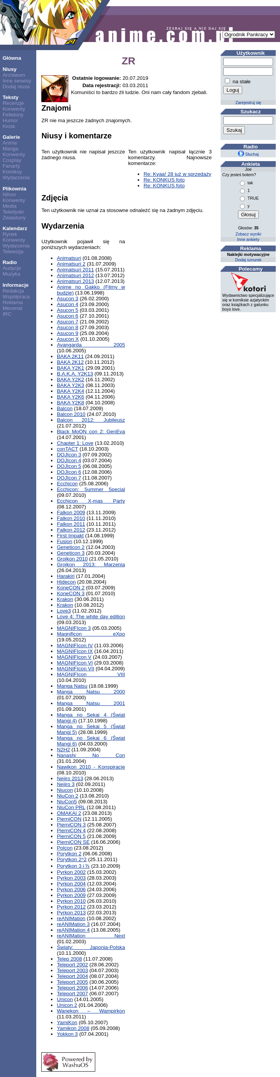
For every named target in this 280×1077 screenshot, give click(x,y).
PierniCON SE (73, 842)
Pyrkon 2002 (71, 872)
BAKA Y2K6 (70, 397)
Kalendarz (15, 228)
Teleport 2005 (72, 982)
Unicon (65, 999)
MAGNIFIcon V (74, 657)
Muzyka (11, 274)
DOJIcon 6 (69, 472)
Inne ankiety (248, 239)
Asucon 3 (67, 298)
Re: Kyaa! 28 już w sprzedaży (177, 174)
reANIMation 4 (73, 930)
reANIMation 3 (73, 924)
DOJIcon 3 (69, 455)
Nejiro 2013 (70, 778)
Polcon (65, 848)
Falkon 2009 (71, 512)
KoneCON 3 (70, 593)
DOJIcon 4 (69, 460)
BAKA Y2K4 (70, 391)
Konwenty (14, 109)
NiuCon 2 (67, 796)
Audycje (12, 268)
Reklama (13, 302)
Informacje (16, 285)
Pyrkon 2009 (71, 895)
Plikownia (14, 189)
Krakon (65, 599)
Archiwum (14, 75)
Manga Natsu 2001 (91, 703)
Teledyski (13, 212)
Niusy (10, 69)
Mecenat (12, 308)
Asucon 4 (67, 304)
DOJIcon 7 (69, 478)
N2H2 (63, 749)
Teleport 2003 (72, 970)
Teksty (11, 97)
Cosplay (12, 160)
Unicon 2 (67, 1005)
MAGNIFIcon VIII (91, 674)
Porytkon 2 (69, 854)
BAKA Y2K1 (70, 368)
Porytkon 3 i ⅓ (73, 866)
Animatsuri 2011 (75, 270)
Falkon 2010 (71, 518)
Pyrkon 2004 (71, 884)
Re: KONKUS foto (164, 180)
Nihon (9, 194)
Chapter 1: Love (75, 443)
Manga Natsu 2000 (91, 692)
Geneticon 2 (70, 547)
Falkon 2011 (71, 524)
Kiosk (9, 126)
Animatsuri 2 (71, 264)
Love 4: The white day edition (91, 616)
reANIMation (71, 918)
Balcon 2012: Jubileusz (91, 420)
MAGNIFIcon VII (75, 668)
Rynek (10, 234)
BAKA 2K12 (70, 362)
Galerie (11, 137)
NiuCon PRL (71, 807)
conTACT (67, 449)
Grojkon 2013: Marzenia (91, 564)
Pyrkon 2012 (71, 907)
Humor (10, 120)
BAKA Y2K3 (70, 385)
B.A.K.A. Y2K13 (75, 374)
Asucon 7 (67, 322)
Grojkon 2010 (72, 559)
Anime (10, 143)
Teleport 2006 (72, 988)
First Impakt (70, 535)
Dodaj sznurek (248, 259)
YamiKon (67, 1022)
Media (10, 206)
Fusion (64, 541)
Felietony (13, 115)
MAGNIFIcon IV (75, 645)
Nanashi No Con (91, 755)
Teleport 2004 (72, 976)
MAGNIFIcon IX (75, 651)
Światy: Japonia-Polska (91, 947)
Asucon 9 (67, 333)
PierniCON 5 (71, 836)
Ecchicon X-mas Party (91, 501)
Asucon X (68, 339)
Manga (11, 148)
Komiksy (12, 172)
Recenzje (13, 103)
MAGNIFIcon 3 (74, 628)
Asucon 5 (67, 310)
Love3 (64, 611)
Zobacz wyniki (248, 234)
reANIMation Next (91, 936)
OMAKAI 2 (69, 813)
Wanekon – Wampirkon (91, 1011)
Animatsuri (69, 258)
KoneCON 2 (70, 588)
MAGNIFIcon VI (75, 663)
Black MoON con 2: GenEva (91, 431)
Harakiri (65, 576)
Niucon (65, 790)
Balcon (65, 408)
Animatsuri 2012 (75, 275)
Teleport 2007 (72, 993)
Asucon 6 (67, 316)
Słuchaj (248, 154)
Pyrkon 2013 (71, 912)
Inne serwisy (17, 81)
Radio (10, 262)
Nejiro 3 (65, 784)
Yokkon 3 (67, 1034)
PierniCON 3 (71, 825)
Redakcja (13, 291)
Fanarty (11, 166)
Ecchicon (67, 483)
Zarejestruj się (248, 102)
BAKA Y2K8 (70, 403)
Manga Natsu (72, 686)
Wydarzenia (16, 177)
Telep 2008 (69, 959)
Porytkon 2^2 (71, 859)
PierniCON (69, 819)
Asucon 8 (67, 327)
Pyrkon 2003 (71, 878)
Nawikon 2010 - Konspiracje (91, 767)
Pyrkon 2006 (71, 889)
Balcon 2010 (71, 414)
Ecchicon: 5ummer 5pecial (91, 489)
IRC (7, 314)
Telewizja (13, 251)
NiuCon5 (67, 801)
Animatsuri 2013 (75, 281)
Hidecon (66, 582)
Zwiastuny (14, 217)
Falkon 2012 (71, 530)
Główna (12, 58)
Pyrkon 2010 (71, 901)
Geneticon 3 (70, 553)
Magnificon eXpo (91, 634)
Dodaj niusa (16, 86)
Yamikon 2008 (73, 1028)
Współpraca (16, 297)
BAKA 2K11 (70, 356)
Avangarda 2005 (91, 345)
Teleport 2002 (72, 965)
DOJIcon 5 (69, 466)
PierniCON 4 (71, 830)
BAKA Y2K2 (70, 379)
